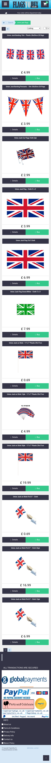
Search (10, 22)
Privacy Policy (8, 732)
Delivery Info (8, 736)
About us (6, 724)
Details (14, 78)
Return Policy (8, 743)
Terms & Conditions (11, 728)
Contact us (7, 739)
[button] (46, 758)
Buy (37, 78)
